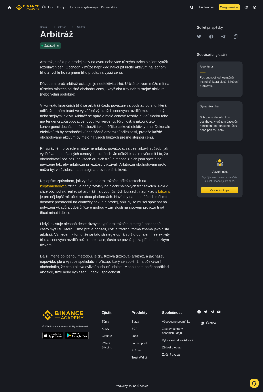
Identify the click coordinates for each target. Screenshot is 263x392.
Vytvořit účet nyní (220, 190)
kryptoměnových (53, 186)
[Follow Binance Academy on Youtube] (219, 312)
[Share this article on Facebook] (211, 36)
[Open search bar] (190, 7)
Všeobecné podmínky (176, 321)
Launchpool (139, 343)
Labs (135, 335)
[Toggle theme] (255, 7)
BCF (134, 328)
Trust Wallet (139, 357)
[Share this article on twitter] (199, 36)
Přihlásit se (206, 7)
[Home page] (27, 7)
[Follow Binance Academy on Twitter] (205, 311)
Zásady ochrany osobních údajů (172, 331)
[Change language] (246, 7)
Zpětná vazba (171, 354)
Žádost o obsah (172, 347)
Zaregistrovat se (229, 7)
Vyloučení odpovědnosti (177, 340)
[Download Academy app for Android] (77, 336)
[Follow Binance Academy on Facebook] (199, 312)
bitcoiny (164, 191)
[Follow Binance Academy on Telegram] (212, 311)
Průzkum (137, 350)
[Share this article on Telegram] (223, 36)
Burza (135, 321)
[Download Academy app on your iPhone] (52, 336)
